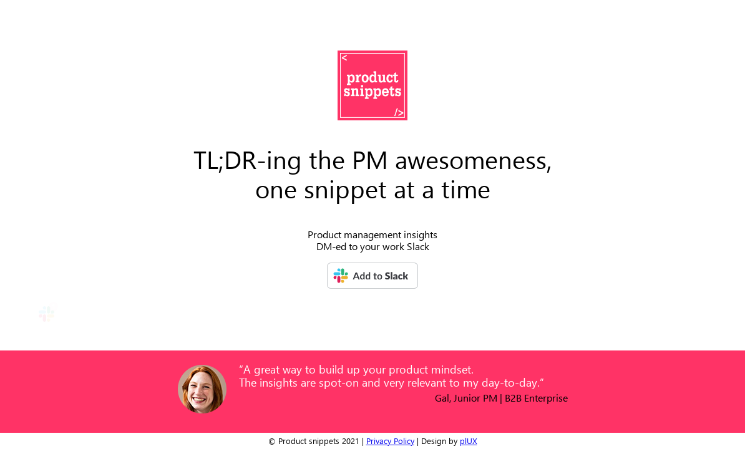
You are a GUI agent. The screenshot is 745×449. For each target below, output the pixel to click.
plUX (468, 441)
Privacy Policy (390, 441)
